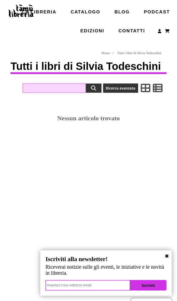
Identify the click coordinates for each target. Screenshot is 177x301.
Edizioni (92, 30)
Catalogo (85, 11)
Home (106, 53)
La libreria (39, 11)
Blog (122, 11)
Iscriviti (148, 285)
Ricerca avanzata (120, 88)
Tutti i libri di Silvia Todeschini (139, 53)
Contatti (131, 30)
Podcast (157, 11)
